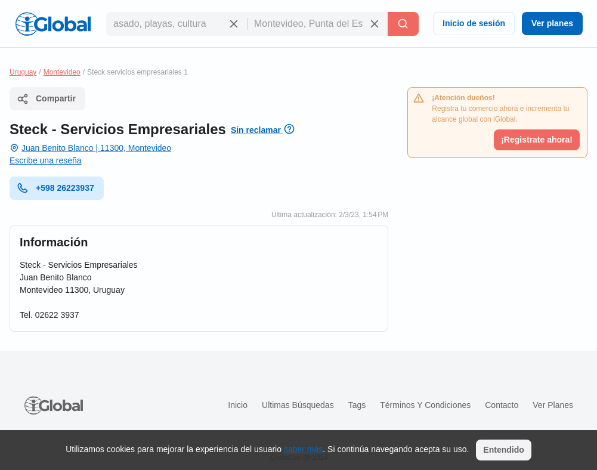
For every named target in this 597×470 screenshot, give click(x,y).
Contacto (501, 405)
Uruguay (23, 72)
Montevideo (62, 72)
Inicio (238, 405)
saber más (303, 449)
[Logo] (53, 24)
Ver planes (552, 23)
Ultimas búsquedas (298, 405)
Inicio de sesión (474, 23)
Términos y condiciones (425, 405)
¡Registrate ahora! (537, 139)
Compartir (46, 99)
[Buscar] (403, 24)
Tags (357, 405)
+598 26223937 (55, 188)
